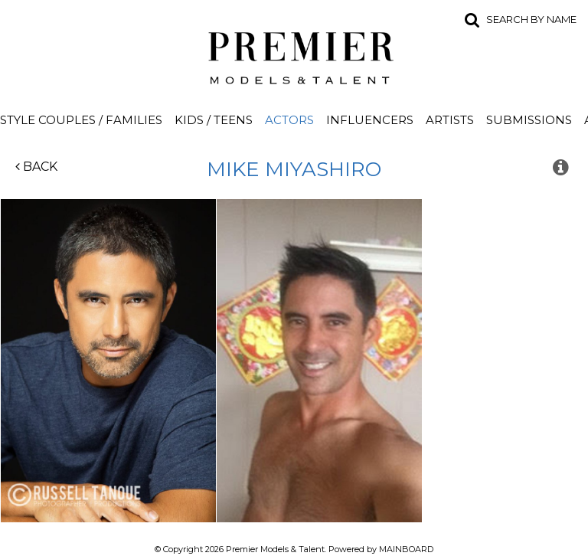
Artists (450, 120)
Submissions (529, 120)
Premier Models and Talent (294, 55)
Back (36, 166)
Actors (289, 120)
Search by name (531, 19)
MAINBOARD (406, 549)
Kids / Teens (214, 120)
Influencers (369, 120)
